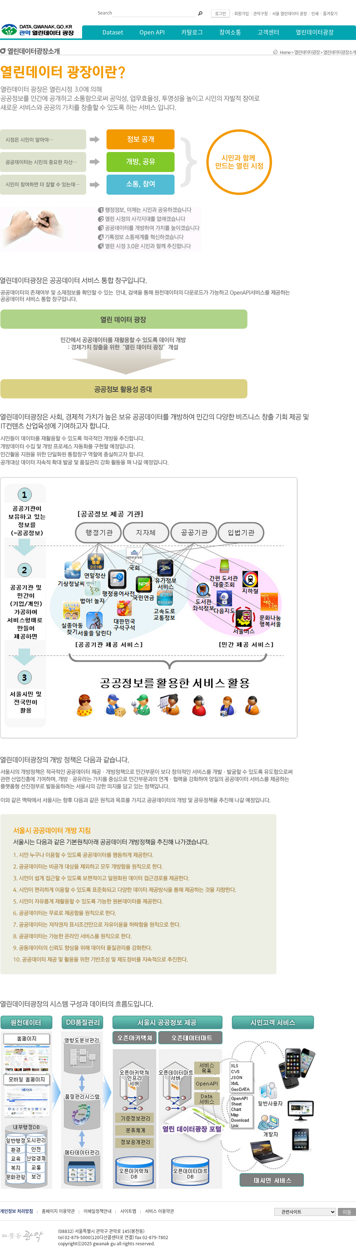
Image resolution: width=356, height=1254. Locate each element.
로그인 (220, 13)
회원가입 (241, 13)
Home (285, 52)
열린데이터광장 (307, 52)
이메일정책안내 (98, 1211)
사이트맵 (128, 1211)
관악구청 (260, 13)
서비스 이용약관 (159, 1211)
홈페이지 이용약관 (58, 1211)
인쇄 (315, 13)
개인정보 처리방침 (16, 1211)
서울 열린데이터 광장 (289, 13)
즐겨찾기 (330, 13)
